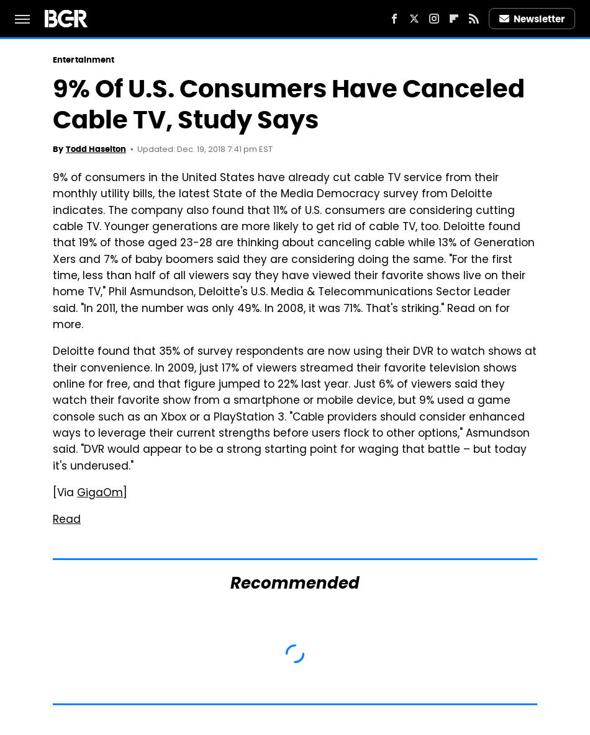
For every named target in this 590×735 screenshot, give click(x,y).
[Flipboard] (454, 19)
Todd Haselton (96, 149)
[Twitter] (414, 19)
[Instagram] (434, 19)
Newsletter (532, 19)
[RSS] (474, 19)
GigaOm (100, 493)
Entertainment (83, 60)
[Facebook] (394, 19)
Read (67, 520)
